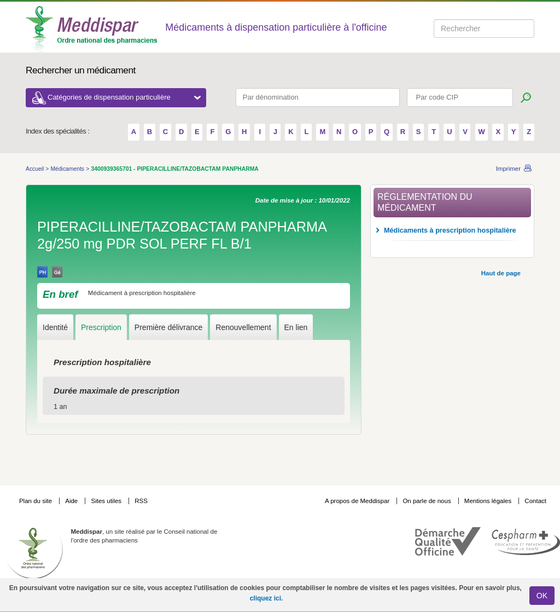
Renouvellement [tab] (243, 327)
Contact (535, 501)
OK (541, 595)
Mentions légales (489, 501)
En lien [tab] (296, 327)
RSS (141, 501)
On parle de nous (426, 501)
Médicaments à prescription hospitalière (450, 230)
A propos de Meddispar (357, 501)
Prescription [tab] (101, 327)
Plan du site (36, 501)
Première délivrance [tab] (169, 327)
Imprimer (508, 168)
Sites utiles (107, 501)
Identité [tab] (55, 327)
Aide (72, 501)
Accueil (35, 169)
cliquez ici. (266, 598)
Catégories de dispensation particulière (124, 97)
